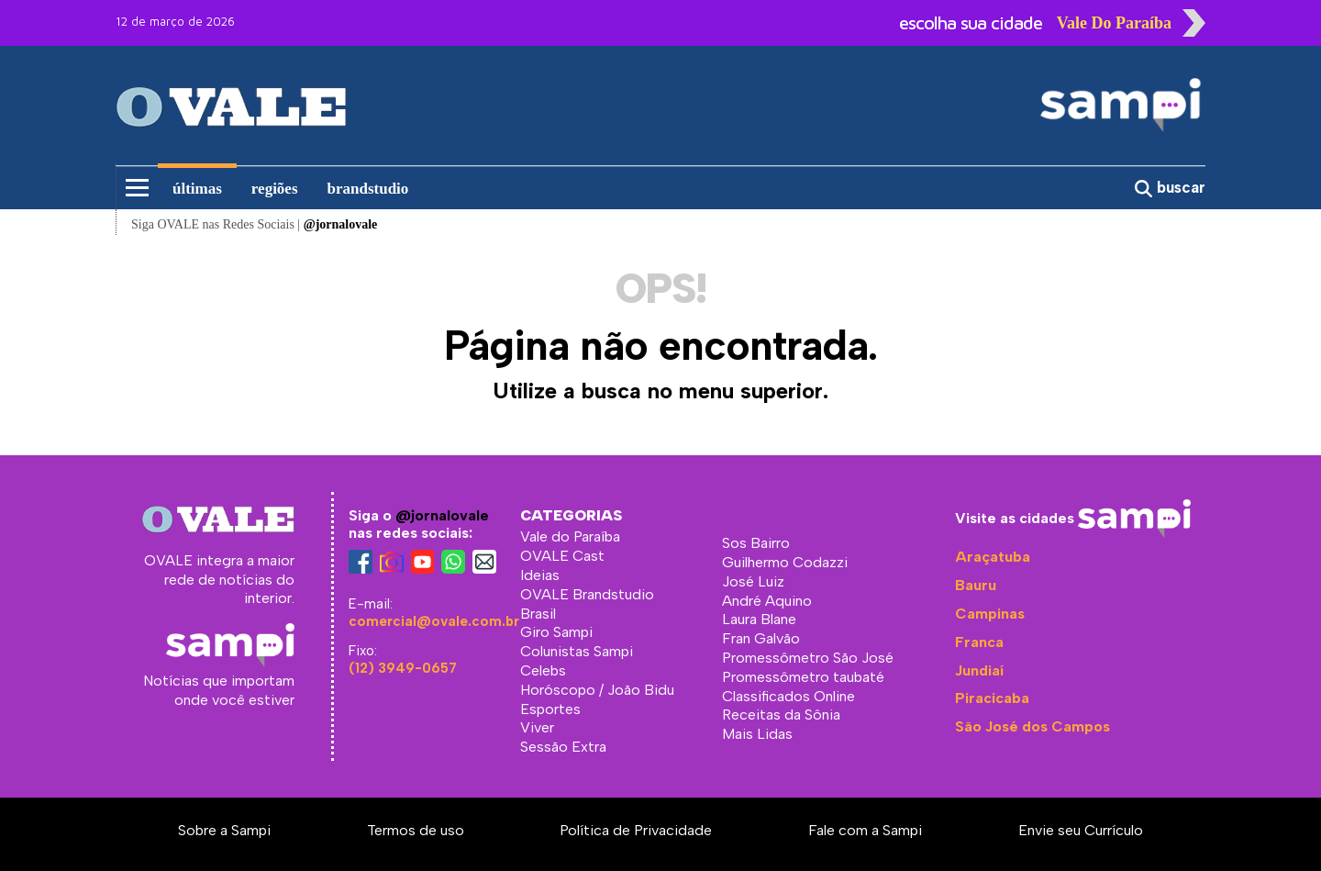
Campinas (990, 613)
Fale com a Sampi (865, 830)
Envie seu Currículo (1080, 830)
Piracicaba (992, 698)
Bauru (975, 585)
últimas (197, 188)
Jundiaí (979, 670)
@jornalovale (442, 515)
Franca (979, 642)
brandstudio (368, 188)
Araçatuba (992, 556)
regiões (274, 188)
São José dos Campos (1032, 726)
